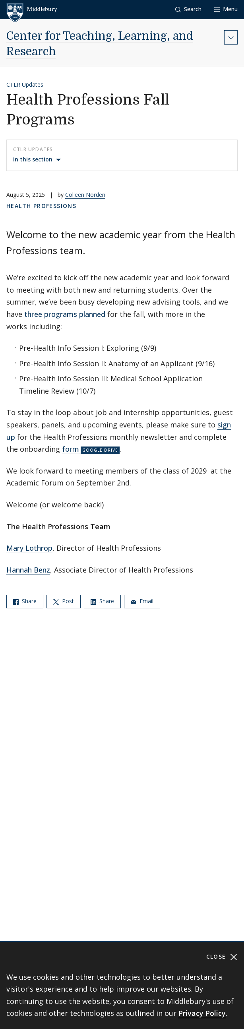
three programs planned (64, 314)
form (70, 449)
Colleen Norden (85, 194)
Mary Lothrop (29, 548)
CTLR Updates (24, 84)
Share (25, 601)
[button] (188, 9)
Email (142, 601)
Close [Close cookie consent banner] (222, 957)
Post (63, 601)
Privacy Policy (202, 1013)
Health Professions (41, 206)
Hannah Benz (28, 570)
